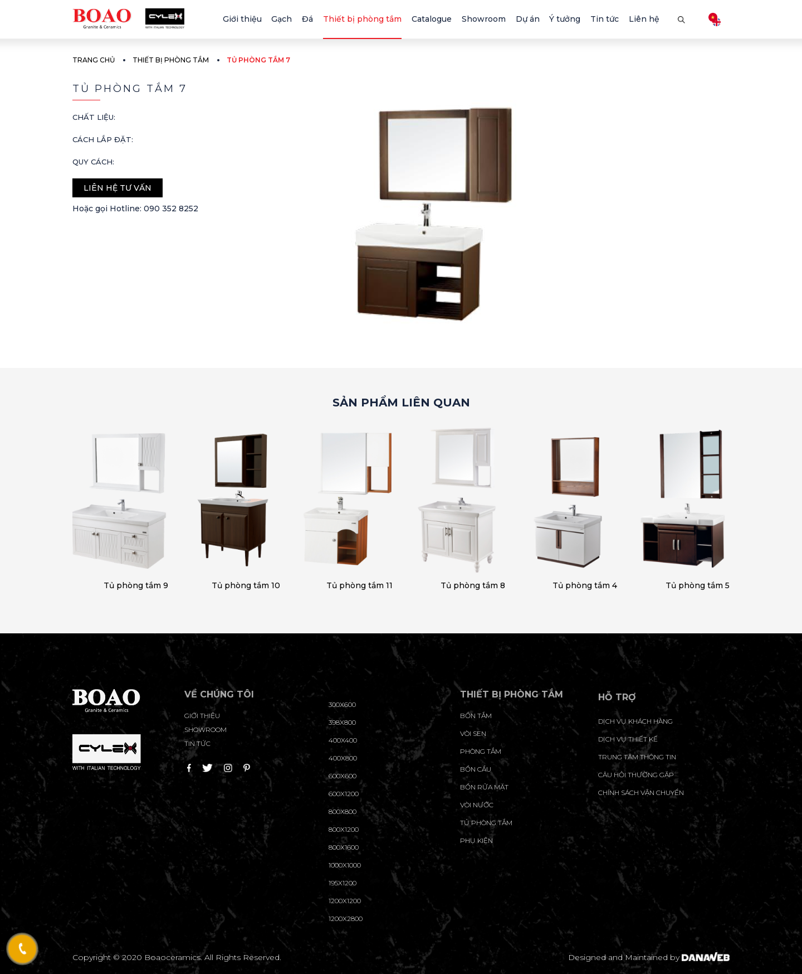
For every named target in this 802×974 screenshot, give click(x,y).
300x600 (342, 704)
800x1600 (344, 847)
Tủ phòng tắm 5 (698, 585)
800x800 (342, 811)
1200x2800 (346, 918)
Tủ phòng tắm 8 (473, 585)
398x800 (342, 722)
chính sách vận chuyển (641, 792)
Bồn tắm (476, 715)
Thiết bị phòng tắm (171, 60)
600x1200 (344, 793)
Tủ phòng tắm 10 (246, 585)
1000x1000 (345, 865)
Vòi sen (473, 733)
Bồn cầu (475, 769)
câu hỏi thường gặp (636, 775)
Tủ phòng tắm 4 (584, 585)
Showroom (205, 729)
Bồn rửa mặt (484, 787)
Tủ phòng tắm (486, 822)
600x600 (342, 776)
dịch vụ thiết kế (628, 739)
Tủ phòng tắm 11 (359, 585)
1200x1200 (345, 901)
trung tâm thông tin (637, 757)
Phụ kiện (476, 840)
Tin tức (197, 743)
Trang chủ (93, 60)
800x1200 (344, 829)
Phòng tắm (480, 751)
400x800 (343, 758)
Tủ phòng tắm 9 (136, 585)
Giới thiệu (202, 715)
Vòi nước (476, 805)
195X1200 (342, 883)
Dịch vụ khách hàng (635, 721)
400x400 (343, 740)
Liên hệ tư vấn (117, 188)
